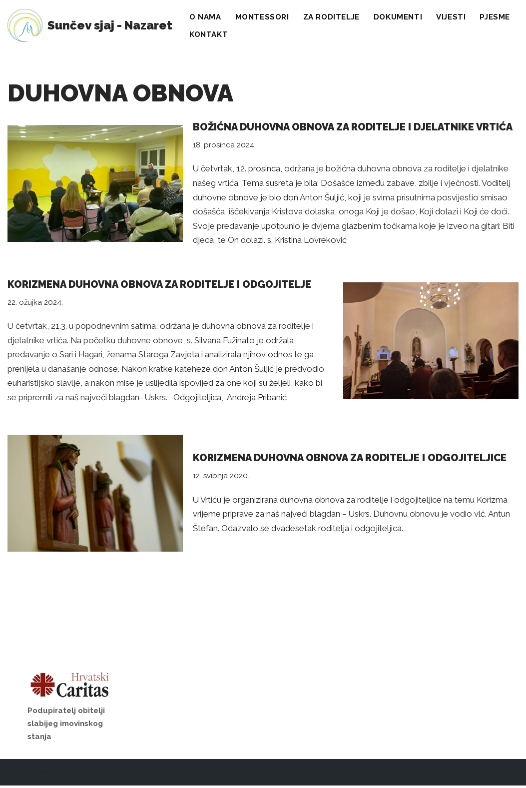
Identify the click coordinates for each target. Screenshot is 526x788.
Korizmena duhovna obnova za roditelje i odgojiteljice (350, 460)
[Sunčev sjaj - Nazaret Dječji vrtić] (89, 25)
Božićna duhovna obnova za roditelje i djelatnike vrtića (353, 127)
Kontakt (208, 34)
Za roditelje (333, 16)
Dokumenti (400, 16)
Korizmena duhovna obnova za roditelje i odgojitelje (159, 285)
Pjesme (497, 16)
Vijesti (453, 16)
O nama (205, 16)
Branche (51, 775)
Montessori (263, 16)
